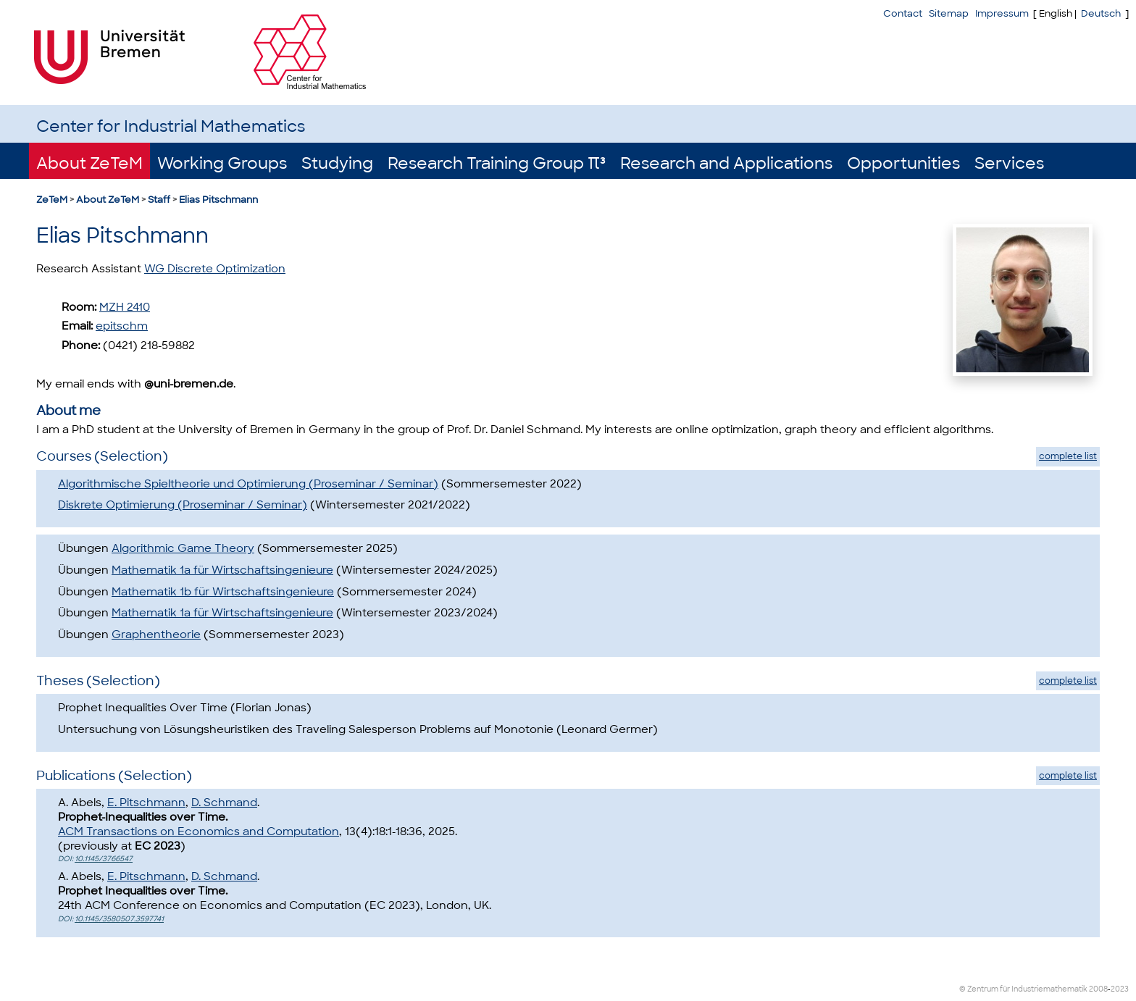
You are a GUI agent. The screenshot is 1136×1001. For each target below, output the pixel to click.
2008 (1098, 989)
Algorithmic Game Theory (183, 548)
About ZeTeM (89, 163)
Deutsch (1101, 13)
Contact (902, 13)
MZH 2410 (124, 307)
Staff (159, 199)
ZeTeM (51, 199)
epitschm (122, 326)
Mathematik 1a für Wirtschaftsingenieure (222, 570)
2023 (1120, 989)
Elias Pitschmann (218, 199)
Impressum (1002, 13)
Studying (337, 163)
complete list (1068, 456)
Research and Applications (726, 163)
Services (1009, 163)
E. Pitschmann (146, 802)
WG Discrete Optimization (214, 268)
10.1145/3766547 (104, 858)
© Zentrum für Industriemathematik (1023, 989)
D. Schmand (224, 802)
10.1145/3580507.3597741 (119, 918)
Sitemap (949, 13)
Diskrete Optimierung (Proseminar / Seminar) (182, 505)
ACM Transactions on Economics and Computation (198, 831)
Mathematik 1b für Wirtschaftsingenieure (223, 592)
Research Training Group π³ (497, 163)
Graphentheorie (156, 634)
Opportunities (903, 163)
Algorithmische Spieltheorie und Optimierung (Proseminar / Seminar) (248, 484)
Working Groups (222, 163)
